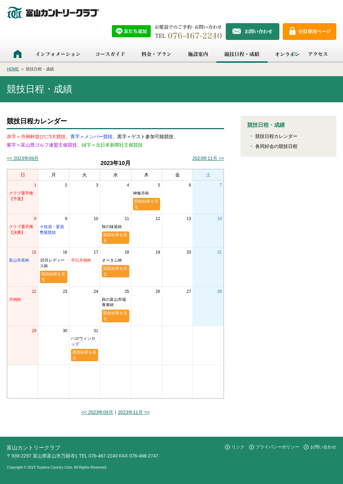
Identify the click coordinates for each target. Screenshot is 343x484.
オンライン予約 (284, 54)
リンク (238, 446)
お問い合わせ (323, 446)
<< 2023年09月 (23, 158)
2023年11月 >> (208, 158)
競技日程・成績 (242, 54)
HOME (17, 54)
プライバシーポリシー (277, 446)
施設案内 (197, 54)
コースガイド (110, 54)
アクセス (317, 54)
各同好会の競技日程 (276, 146)
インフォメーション (58, 54)
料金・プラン (156, 54)
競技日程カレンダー (276, 136)
